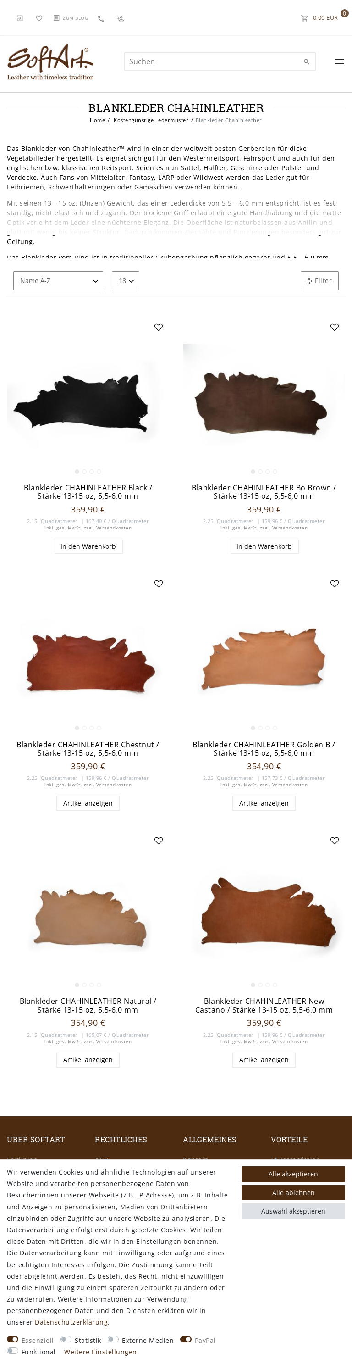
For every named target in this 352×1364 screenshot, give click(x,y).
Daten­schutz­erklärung (71, 1322)
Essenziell (38, 1340)
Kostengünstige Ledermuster (150, 120)
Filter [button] (320, 280)
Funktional (39, 1351)
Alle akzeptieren (293, 1173)
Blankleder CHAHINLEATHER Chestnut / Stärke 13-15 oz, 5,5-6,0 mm (88, 748)
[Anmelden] (20, 17)
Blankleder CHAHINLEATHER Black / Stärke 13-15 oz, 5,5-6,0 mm (88, 492)
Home (97, 120)
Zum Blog (75, 18)
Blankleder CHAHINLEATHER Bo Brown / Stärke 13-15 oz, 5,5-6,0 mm (264, 492)
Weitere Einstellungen (100, 1351)
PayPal (205, 1340)
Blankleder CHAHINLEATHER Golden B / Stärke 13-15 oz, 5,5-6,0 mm (264, 748)
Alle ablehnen (293, 1192)
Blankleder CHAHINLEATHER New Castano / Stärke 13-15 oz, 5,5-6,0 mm (264, 1005)
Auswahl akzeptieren (293, 1211)
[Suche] (306, 62)
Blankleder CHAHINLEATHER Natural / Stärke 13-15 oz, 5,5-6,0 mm (88, 1005)
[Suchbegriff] (220, 61)
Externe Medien (148, 1340)
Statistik (88, 1340)
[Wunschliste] (39, 17)
